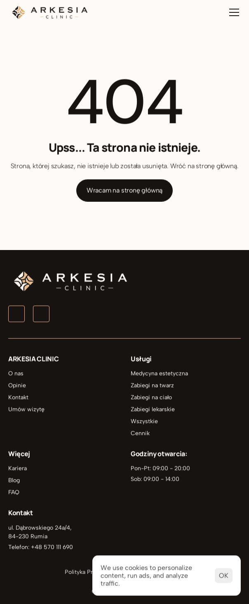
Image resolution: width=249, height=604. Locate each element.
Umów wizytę (26, 409)
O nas (15, 374)
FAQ (13, 492)
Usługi (141, 359)
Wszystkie (144, 421)
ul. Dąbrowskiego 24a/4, (40, 527)
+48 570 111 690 (52, 547)
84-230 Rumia (27, 536)
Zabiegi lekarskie (153, 409)
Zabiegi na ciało (151, 397)
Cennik (140, 433)
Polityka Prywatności (92, 572)
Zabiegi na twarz (152, 385)
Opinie (17, 385)
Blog (14, 480)
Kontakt (18, 397)
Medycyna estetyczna (159, 374)
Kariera (17, 468)
